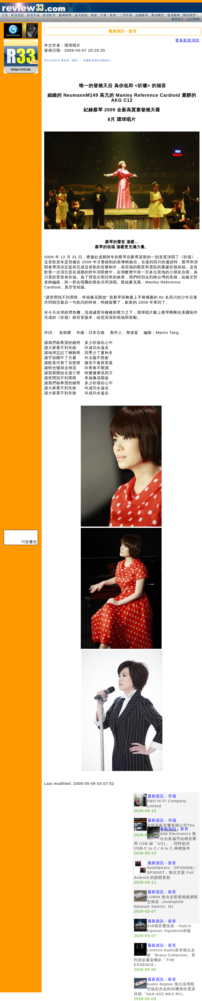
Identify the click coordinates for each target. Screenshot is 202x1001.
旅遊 (94, 15)
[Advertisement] (47, 839)
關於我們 (189, 15)
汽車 (103, 15)
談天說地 (81, 15)
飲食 (113, 15)
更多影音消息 (187, 40)
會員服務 (173, 15)
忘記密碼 (193, 19)
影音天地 (33, 15)
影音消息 (17, 15)
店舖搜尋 (141, 15)
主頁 (5, 15)
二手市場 (125, 15)
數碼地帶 (65, 15)
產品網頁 (157, 15)
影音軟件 (49, 15)
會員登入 (177, 19)
